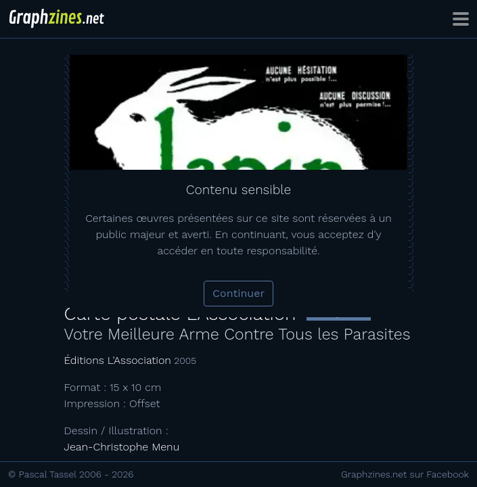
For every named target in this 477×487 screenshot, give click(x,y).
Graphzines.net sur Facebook (405, 474)
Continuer (238, 293)
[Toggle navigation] (461, 18)
